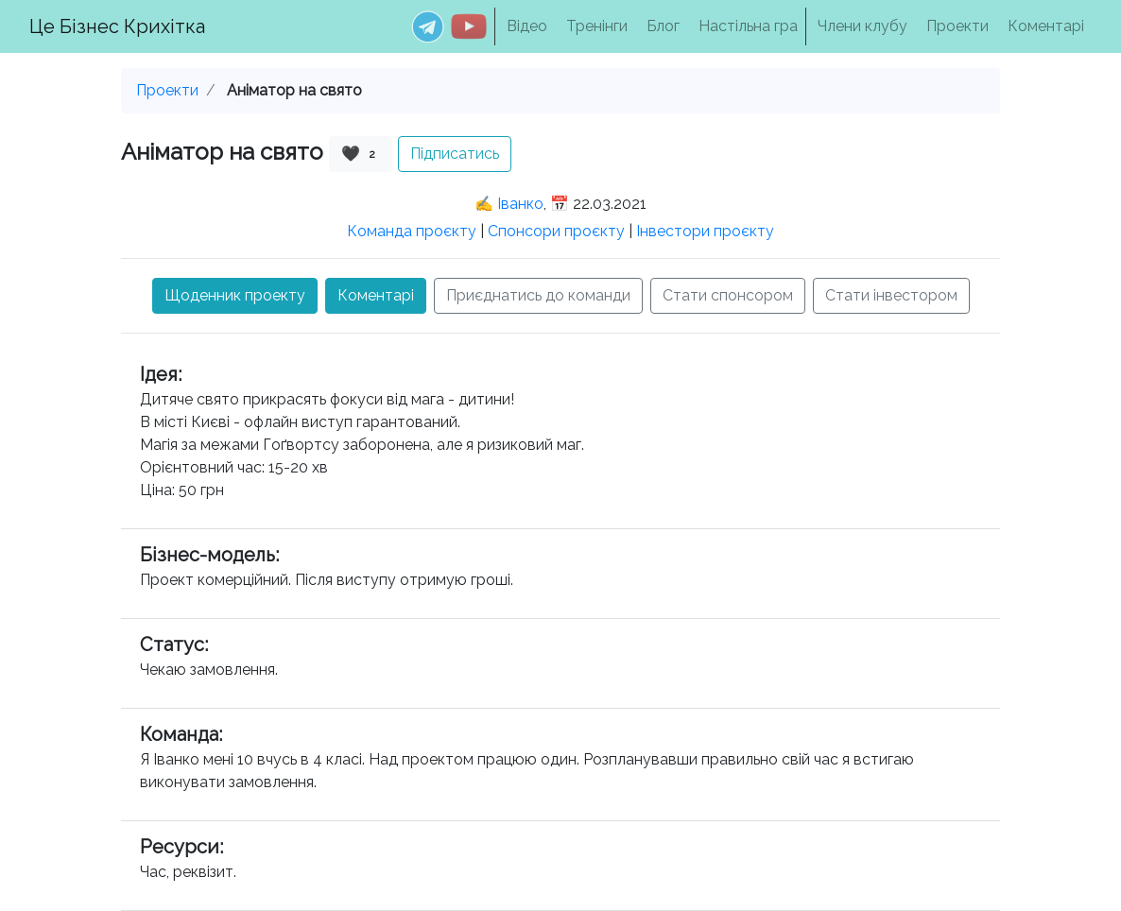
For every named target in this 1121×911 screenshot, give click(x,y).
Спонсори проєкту (556, 231)
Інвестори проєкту (705, 231)
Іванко (520, 204)
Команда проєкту (411, 231)
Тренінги (597, 26)
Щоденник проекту (234, 295)
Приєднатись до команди (538, 295)
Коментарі (1046, 26)
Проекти (957, 26)
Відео (527, 26)
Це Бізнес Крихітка (117, 26)
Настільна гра (748, 26)
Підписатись (454, 154)
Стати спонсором (728, 295)
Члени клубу (862, 26)
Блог (663, 26)
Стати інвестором (891, 295)
